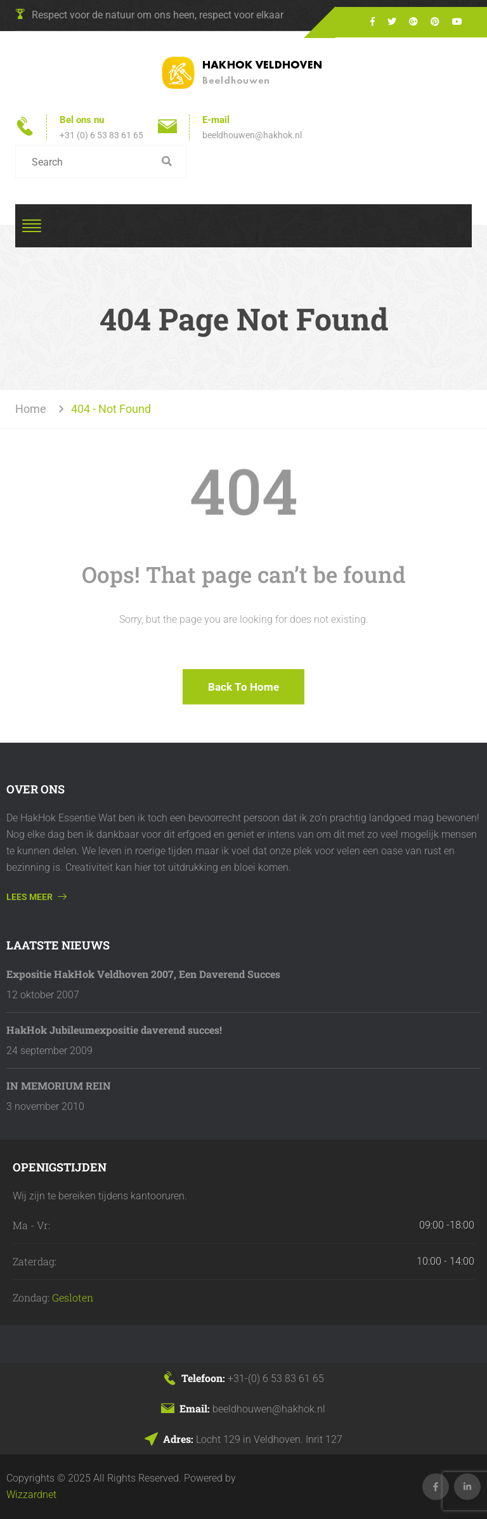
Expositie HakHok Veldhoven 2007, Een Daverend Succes (143, 974)
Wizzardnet (31, 1495)
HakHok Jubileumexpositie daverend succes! (114, 1029)
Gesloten (72, 1297)
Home (33, 408)
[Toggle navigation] (31, 225)
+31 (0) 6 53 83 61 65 (101, 135)
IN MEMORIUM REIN (58, 1085)
